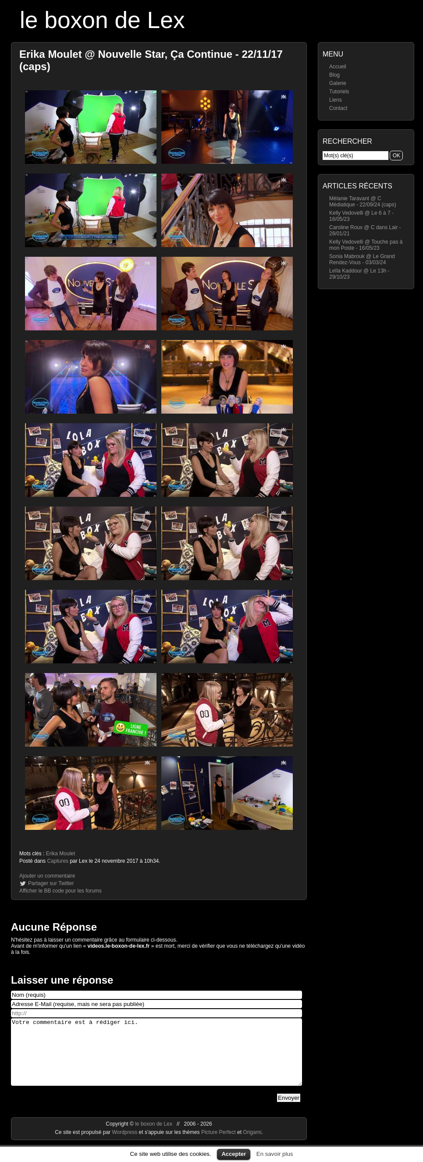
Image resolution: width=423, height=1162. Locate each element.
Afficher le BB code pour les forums (60, 891)
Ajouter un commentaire (47, 876)
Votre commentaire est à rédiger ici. (156, 1058)
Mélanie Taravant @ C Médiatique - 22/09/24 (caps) (362, 201)
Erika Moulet (60, 853)
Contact (338, 108)
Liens (335, 100)
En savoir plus (274, 1154)
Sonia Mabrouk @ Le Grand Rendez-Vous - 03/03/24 (362, 259)
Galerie (337, 83)
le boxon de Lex (102, 20)
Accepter (233, 1154)
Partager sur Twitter (51, 883)
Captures (57, 861)
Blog (334, 75)
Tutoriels (339, 92)
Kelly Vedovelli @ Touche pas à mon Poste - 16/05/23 (365, 245)
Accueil (337, 67)
